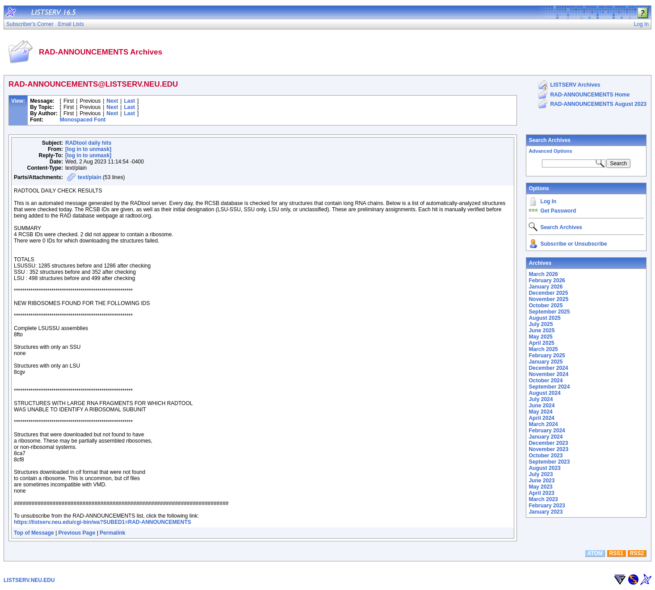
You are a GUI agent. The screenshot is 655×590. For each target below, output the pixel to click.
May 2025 (540, 337)
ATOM (594, 553)
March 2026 (543, 274)
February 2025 (547, 355)
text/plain (89, 177)
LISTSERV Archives (575, 85)
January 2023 (546, 512)
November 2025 (548, 299)
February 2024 (547, 430)
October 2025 (546, 305)
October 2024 (546, 380)
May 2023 (540, 487)
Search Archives (550, 140)
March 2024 (543, 424)
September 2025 (549, 312)
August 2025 (544, 318)
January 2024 (546, 437)
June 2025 (541, 330)
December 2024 (548, 368)
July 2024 (541, 399)
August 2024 (544, 393)
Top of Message (34, 533)
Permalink (112, 533)
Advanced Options (550, 151)
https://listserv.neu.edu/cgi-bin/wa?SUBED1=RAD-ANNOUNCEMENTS (102, 522)
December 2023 (548, 443)
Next (112, 101)
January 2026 (546, 287)
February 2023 (547, 505)
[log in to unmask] (88, 149)
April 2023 (541, 493)
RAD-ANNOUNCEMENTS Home (590, 95)
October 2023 (546, 455)
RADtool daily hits (88, 143)
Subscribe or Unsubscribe (573, 244)
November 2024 (548, 374)
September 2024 (549, 387)
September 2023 (549, 462)
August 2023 (544, 468)
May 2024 (540, 412)
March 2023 (543, 499)
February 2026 (547, 280)
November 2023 (548, 449)
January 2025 (546, 362)
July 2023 (541, 474)
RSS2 (637, 553)
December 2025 (548, 293)
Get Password (558, 211)
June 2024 (541, 405)
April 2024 (541, 418)
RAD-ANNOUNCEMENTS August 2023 (598, 104)
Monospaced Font (83, 120)
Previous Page (77, 533)
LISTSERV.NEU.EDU (29, 580)
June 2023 (541, 480)
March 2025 (543, 349)
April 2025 (541, 343)
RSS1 (616, 553)
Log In (548, 201)
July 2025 (541, 324)
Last (129, 101)
